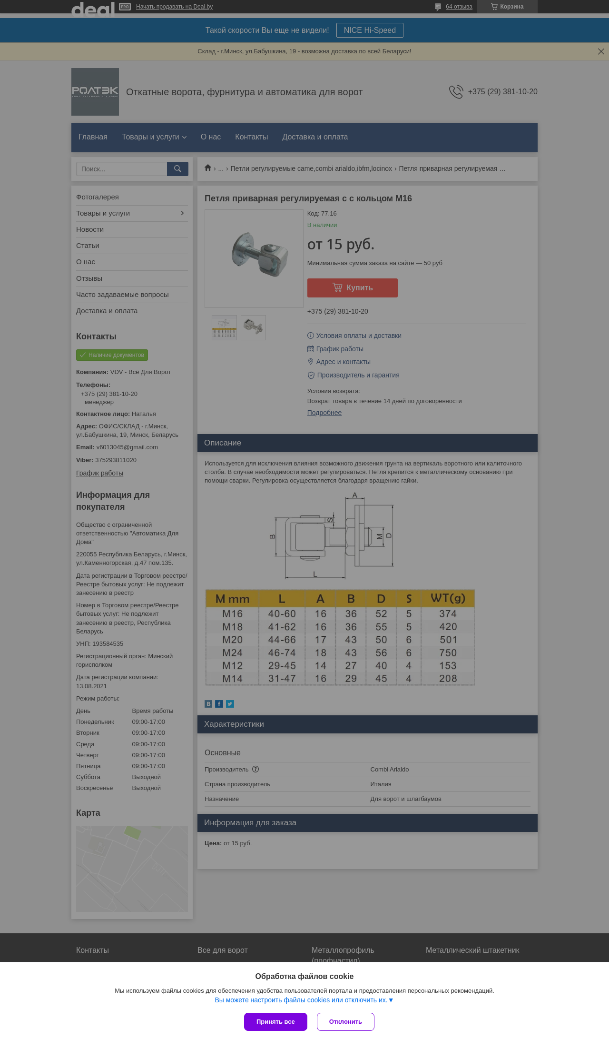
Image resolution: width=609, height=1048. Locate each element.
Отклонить (345, 1021)
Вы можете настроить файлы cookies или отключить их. (301, 1000)
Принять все (275, 1021)
